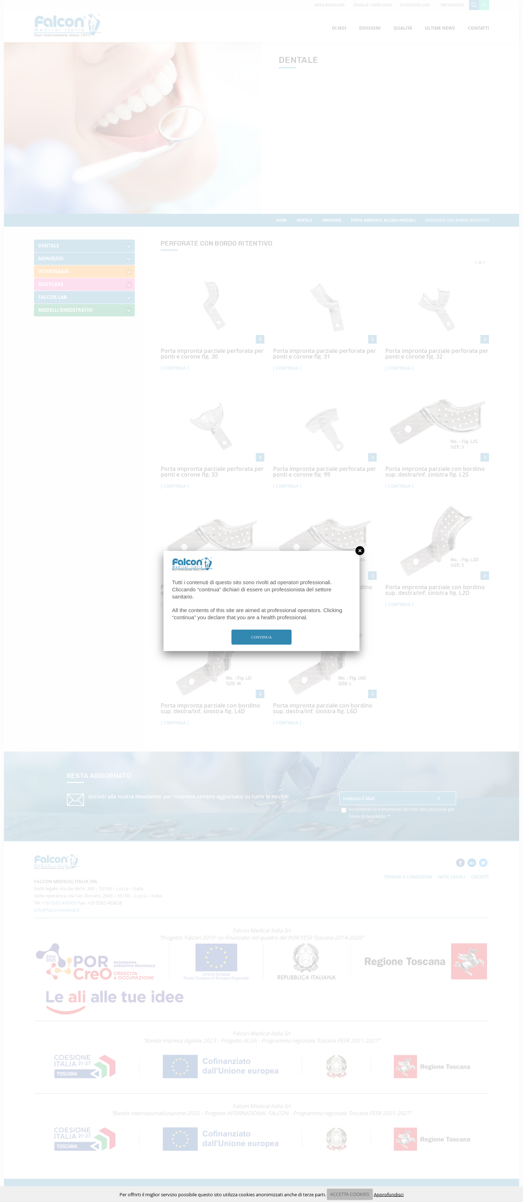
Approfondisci (389, 1194)
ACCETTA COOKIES (349, 1194)
